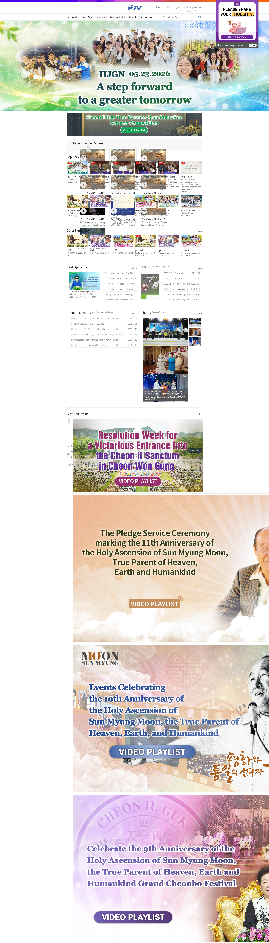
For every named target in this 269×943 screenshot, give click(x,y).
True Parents (72, 17)
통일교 (71, 460)
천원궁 (76, 460)
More (200, 231)
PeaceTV (135, 7)
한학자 (67, 460)
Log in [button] (189, 11)
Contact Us (113, 446)
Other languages (146, 17)
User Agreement (74, 446)
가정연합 (74, 460)
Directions (101, 446)
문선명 (69, 460)
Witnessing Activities (97, 17)
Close (252, 45)
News (83, 17)
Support (132, 17)
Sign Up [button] (198, 11)
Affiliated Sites (194, 450)
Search (199, 17)
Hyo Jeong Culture (118, 17)
